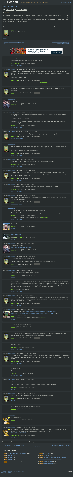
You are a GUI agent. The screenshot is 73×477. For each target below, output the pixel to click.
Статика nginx (46, 453)
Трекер (42, 2)
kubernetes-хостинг (48, 463)
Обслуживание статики (14, 461)
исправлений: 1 (43, 82)
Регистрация (63, 2)
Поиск (46, 2)
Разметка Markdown (20, 471)
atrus (12, 30)
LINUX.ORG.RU (10, 2)
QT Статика (46, 455)
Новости (22, 2)
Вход (69, 2)
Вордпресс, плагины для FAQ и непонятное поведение (60, 42)
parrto (12, 316)
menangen (13, 104)
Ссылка (4, 38)
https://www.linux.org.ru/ (6, 473)
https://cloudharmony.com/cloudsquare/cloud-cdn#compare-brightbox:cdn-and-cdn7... (32, 313)
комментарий (11, 69)
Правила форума (11, 471)
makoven (13, 347)
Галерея (28, 2)
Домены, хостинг (47, 461)
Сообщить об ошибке (6, 472)
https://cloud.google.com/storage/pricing (21, 247)
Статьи (33, 2)
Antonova (13, 409)
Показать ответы (15, 138)
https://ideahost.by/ (16, 234)
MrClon (13, 420)
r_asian (13, 373)
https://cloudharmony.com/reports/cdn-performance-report (41, 311)
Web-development (12, 6)
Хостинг (10, 455)
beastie (13, 226)
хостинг (7, 12)
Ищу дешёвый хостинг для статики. (17, 453)
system (13, 327)
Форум (37, 2)
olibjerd (13, 63)
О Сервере (3, 471)
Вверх (69, 471)
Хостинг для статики (16, 9)
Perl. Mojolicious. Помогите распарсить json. (14, 42)
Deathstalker (14, 237)
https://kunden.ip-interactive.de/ (19, 432)
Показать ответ (14, 65)
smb (12, 289)
